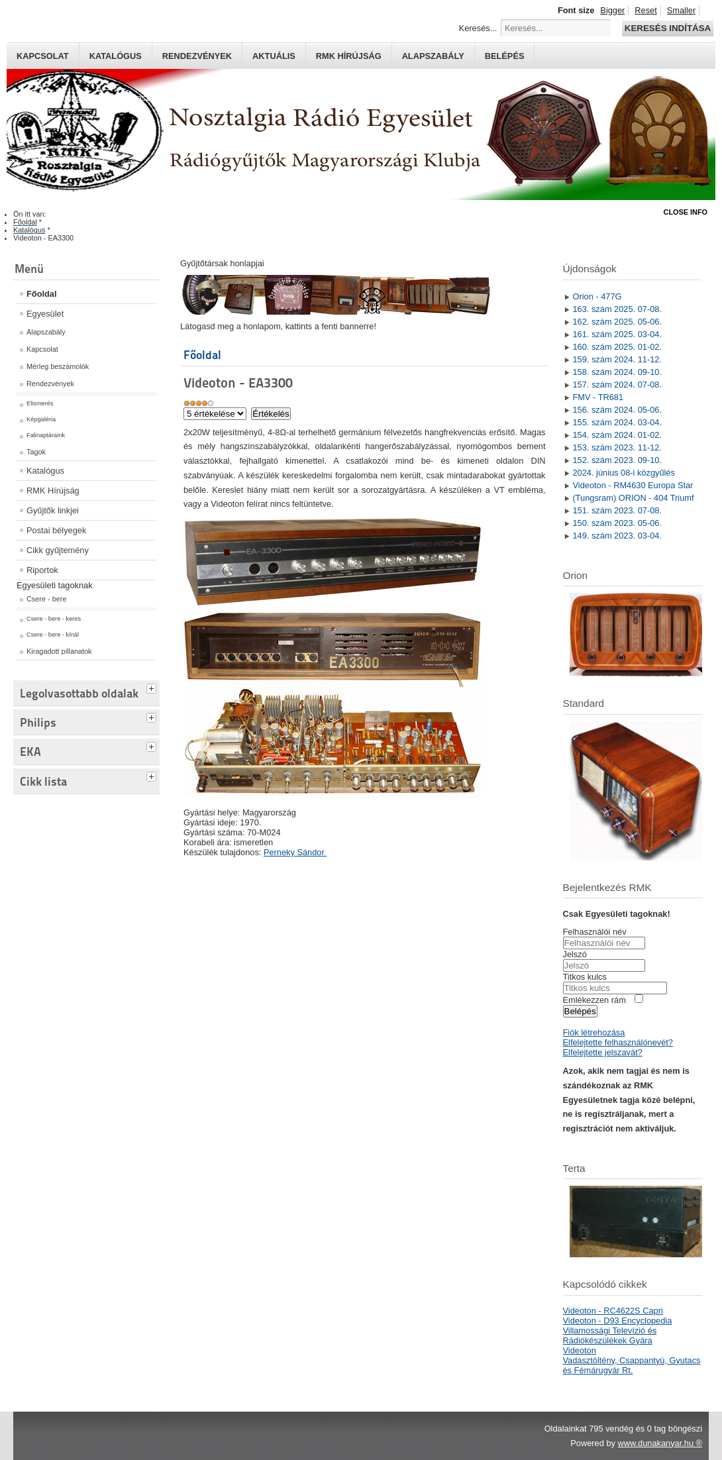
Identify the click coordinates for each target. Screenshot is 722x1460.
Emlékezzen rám (594, 1000)
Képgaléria (41, 419)
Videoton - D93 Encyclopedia (617, 1321)
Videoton (579, 1350)
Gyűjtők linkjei (52, 510)
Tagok (36, 452)
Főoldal (41, 294)
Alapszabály (433, 56)
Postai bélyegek (56, 530)
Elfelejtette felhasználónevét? (618, 1042)
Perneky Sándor (295, 852)
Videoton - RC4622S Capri (613, 1311)
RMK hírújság (349, 56)
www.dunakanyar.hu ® (659, 1443)
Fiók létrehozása (594, 1032)
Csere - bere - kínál (52, 634)
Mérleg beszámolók (57, 366)
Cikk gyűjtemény (57, 550)
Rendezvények (197, 56)
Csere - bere (46, 599)
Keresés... (478, 28)
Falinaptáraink (45, 435)
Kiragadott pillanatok (59, 651)
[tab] (153, 687)
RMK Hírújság (52, 490)
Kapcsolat (43, 56)
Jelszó (575, 954)
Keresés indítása (668, 28)
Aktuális (273, 56)
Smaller (681, 10)
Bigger (612, 10)
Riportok (42, 570)
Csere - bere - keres (53, 618)
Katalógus (115, 56)
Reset (645, 10)
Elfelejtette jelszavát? (603, 1052)
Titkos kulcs (585, 977)
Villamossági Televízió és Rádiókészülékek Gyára (610, 1335)
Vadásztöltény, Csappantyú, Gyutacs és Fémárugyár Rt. (632, 1365)
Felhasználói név (595, 932)
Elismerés (40, 403)
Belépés (505, 56)
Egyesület (45, 314)
